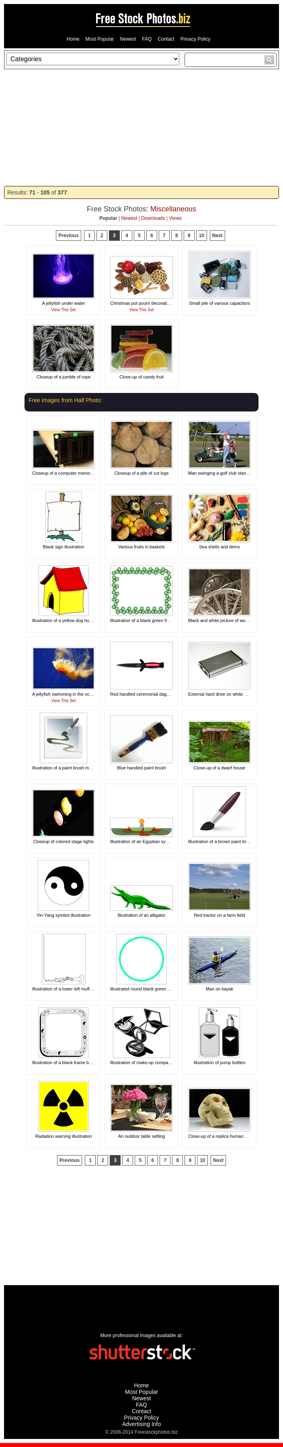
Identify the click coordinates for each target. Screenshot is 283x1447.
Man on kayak (219, 988)
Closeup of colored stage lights (63, 841)
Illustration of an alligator (141, 915)
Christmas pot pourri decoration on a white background (163, 303)
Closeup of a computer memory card (68, 473)
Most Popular (100, 39)
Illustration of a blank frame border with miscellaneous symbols (93, 1062)
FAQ (147, 39)
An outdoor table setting (141, 1136)
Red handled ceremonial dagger (141, 694)
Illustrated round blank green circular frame (152, 988)
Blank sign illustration (63, 546)
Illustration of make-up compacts (142, 1062)
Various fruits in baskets (141, 546)
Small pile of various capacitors (219, 303)
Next (217, 235)
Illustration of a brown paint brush (220, 841)
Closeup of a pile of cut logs (141, 473)
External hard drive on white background (227, 694)
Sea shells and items (219, 546)
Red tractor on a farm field (219, 915)
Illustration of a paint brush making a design (74, 767)
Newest (128, 39)
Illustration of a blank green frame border (150, 620)
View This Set (63, 310)
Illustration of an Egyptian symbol (142, 841)
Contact (166, 39)
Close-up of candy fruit (141, 376)
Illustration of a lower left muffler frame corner (76, 988)
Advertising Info (141, 1424)
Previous (68, 235)
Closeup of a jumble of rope (64, 376)
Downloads (153, 218)
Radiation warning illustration (63, 1136)
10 (201, 235)
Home (73, 39)
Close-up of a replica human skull (221, 1136)
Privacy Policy (195, 39)
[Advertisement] (141, 127)
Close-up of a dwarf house (219, 767)
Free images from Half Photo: (65, 400)
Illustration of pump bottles (219, 1062)
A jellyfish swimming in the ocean (64, 694)
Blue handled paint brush (141, 767)
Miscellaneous (173, 209)
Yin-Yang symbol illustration (64, 915)
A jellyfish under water (63, 303)
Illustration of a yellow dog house (64, 620)
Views (175, 218)
